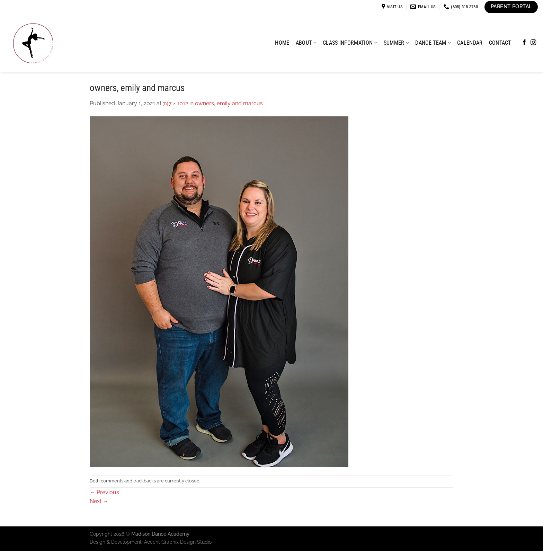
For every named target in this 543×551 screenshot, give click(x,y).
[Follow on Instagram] (533, 42)
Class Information (350, 42)
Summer (396, 42)
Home (282, 42)
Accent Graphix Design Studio (178, 542)
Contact (500, 42)
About (306, 42)
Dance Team (433, 42)
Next (99, 501)
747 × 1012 (175, 103)
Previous (104, 492)
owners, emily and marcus (229, 103)
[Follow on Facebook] (524, 42)
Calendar (470, 42)
